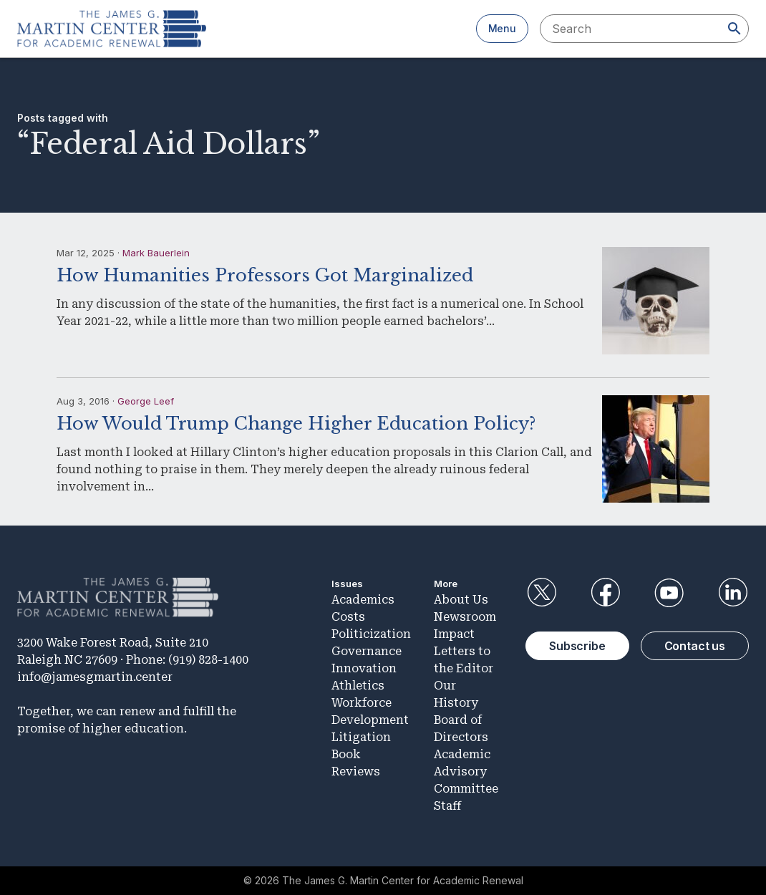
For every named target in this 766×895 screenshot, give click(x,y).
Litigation (361, 737)
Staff (447, 806)
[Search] (734, 28)
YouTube (669, 593)
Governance (366, 651)
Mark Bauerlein (156, 252)
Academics (362, 599)
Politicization (371, 634)
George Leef (145, 401)
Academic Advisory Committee (466, 771)
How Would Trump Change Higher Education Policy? (296, 423)
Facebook (605, 593)
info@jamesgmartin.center (95, 677)
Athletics (357, 685)
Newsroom (465, 617)
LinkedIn (733, 593)
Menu (502, 28)
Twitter (541, 593)
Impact (454, 634)
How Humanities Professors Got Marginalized (265, 275)
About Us (461, 599)
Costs (348, 617)
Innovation (364, 668)
